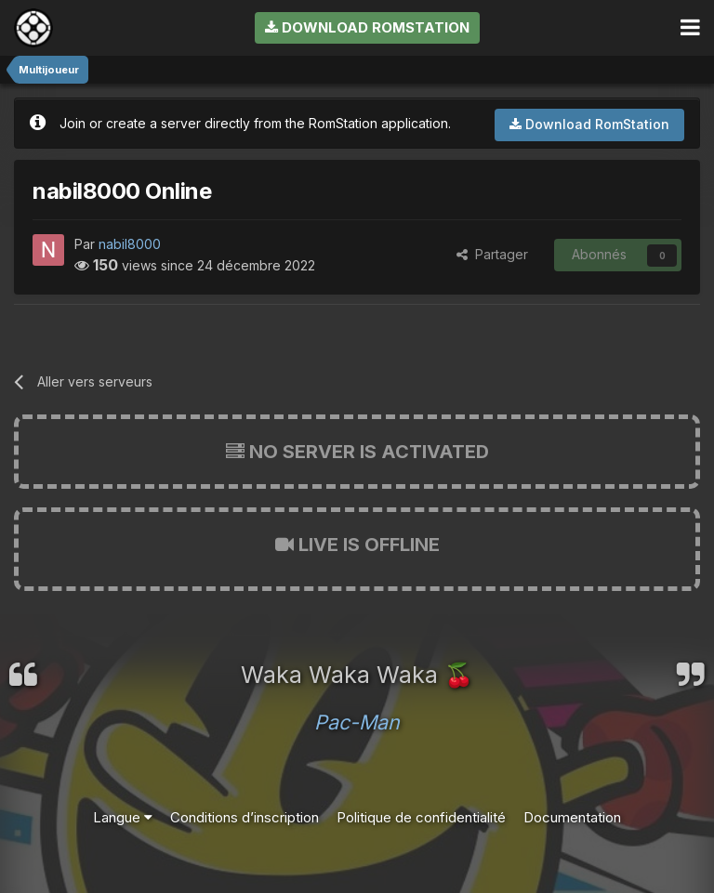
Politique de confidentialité (421, 817)
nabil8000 (130, 244)
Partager (492, 254)
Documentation (572, 817)
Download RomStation (367, 27)
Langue (122, 817)
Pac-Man (357, 722)
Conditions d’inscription (244, 817)
